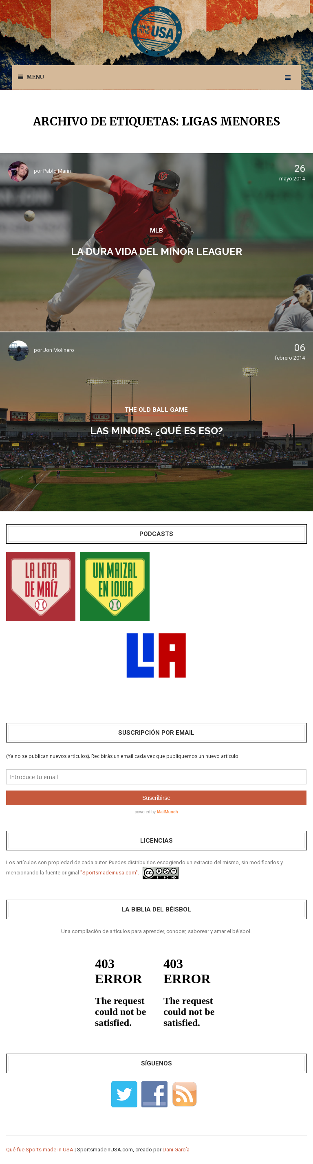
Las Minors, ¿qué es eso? (156, 431)
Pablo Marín (57, 171)
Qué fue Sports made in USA (39, 1149)
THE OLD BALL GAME (156, 409)
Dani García (176, 1149)
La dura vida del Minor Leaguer (156, 251)
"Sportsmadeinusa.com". (109, 873)
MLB (156, 230)
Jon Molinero (58, 350)
